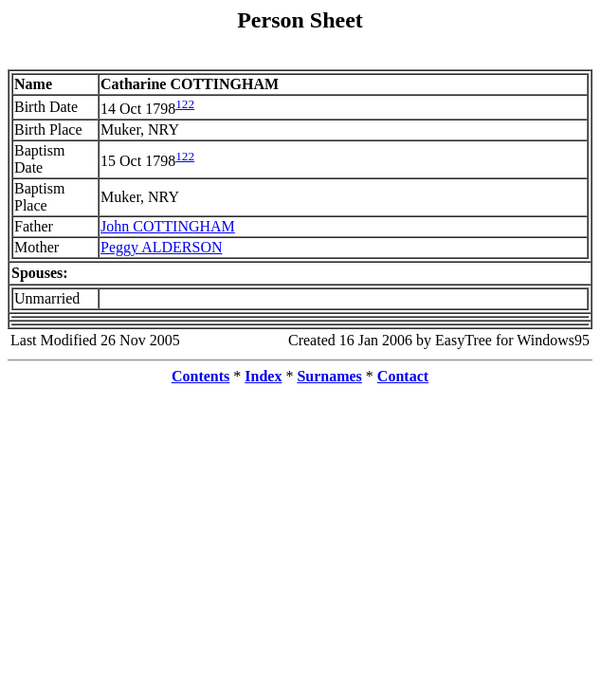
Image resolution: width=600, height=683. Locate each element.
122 (184, 104)
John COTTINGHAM (167, 226)
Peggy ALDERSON (161, 247)
